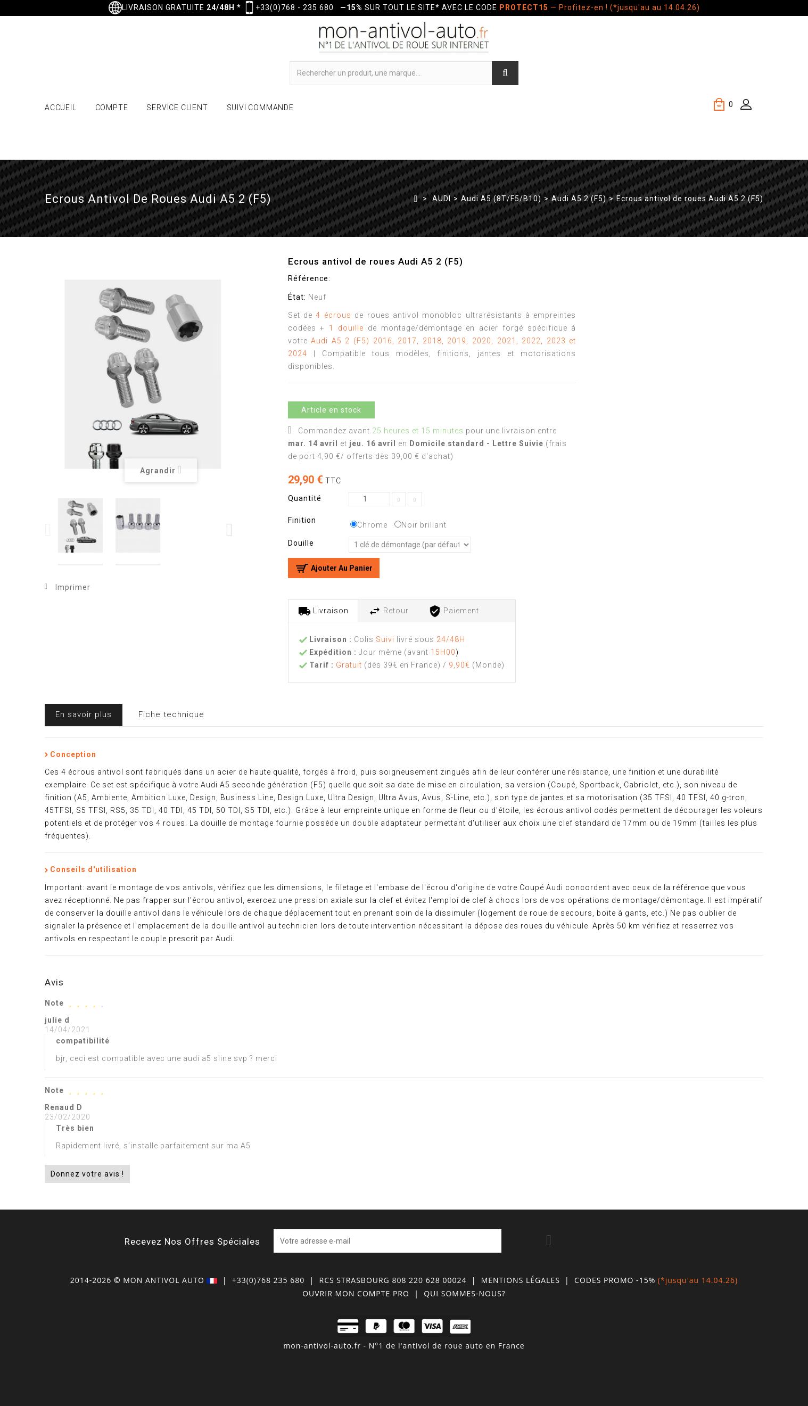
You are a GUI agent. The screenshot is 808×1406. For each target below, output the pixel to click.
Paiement (453, 611)
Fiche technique (171, 714)
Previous (49, 530)
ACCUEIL (61, 107)
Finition (303, 520)
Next (230, 530)
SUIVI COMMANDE (260, 107)
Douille (302, 543)
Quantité (304, 498)
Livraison (323, 611)
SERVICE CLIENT (177, 107)
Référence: (309, 278)
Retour (388, 611)
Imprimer (72, 587)
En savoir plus (83, 714)
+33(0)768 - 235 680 (294, 7)
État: (297, 297)
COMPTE (111, 107)
